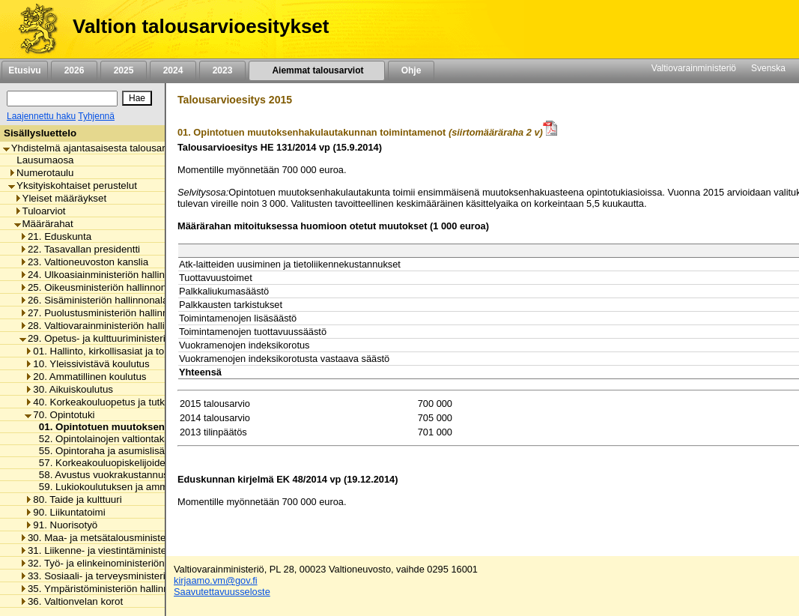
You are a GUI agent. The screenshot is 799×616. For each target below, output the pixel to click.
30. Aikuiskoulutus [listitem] (69, 389)
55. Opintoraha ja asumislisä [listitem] (98, 450)
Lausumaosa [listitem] (40, 160)
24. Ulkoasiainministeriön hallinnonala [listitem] (107, 274)
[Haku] (62, 98)
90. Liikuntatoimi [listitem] (65, 512)
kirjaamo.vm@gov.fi (216, 580)
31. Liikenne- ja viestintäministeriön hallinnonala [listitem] (129, 550)
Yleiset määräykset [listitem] (60, 198)
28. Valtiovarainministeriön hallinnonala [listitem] (109, 325)
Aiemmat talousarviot (316, 70)
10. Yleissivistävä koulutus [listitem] (87, 363)
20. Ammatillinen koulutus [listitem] (85, 376)
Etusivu (24, 70)
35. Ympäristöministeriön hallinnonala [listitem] (106, 588)
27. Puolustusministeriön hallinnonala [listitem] (105, 312)
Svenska (768, 68)
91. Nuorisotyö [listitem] (61, 525)
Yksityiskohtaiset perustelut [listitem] (72, 185)
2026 (74, 70)
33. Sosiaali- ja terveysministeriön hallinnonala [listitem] (125, 576)
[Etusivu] (32, 29)
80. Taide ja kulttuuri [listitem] (73, 499)
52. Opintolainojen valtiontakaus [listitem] (105, 438)
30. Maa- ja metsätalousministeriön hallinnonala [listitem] (129, 537)
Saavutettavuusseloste (222, 591)
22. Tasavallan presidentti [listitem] (79, 249)
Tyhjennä (96, 116)
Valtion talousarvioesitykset (201, 26)
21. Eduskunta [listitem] (55, 236)
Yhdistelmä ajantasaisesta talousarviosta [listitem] (97, 148)
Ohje (411, 70)
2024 (173, 70)
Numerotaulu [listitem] (40, 172)
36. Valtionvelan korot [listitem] (71, 601)
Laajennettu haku (41, 116)
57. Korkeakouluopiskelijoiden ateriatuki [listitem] (122, 462)
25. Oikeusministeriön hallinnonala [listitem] (99, 287)
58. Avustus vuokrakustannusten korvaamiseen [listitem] (139, 474)
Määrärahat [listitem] (43, 223)
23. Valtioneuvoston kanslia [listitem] (83, 262)
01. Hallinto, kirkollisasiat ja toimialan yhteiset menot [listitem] (144, 351)
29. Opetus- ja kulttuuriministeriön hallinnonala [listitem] (125, 338)
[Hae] (137, 98)
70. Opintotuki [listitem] (59, 414)
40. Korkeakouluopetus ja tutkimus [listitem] (105, 402)
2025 (124, 70)
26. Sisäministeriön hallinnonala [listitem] (93, 300)
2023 (222, 70)
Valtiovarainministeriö (693, 68)
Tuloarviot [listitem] (40, 211)
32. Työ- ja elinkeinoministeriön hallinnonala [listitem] (120, 563)
